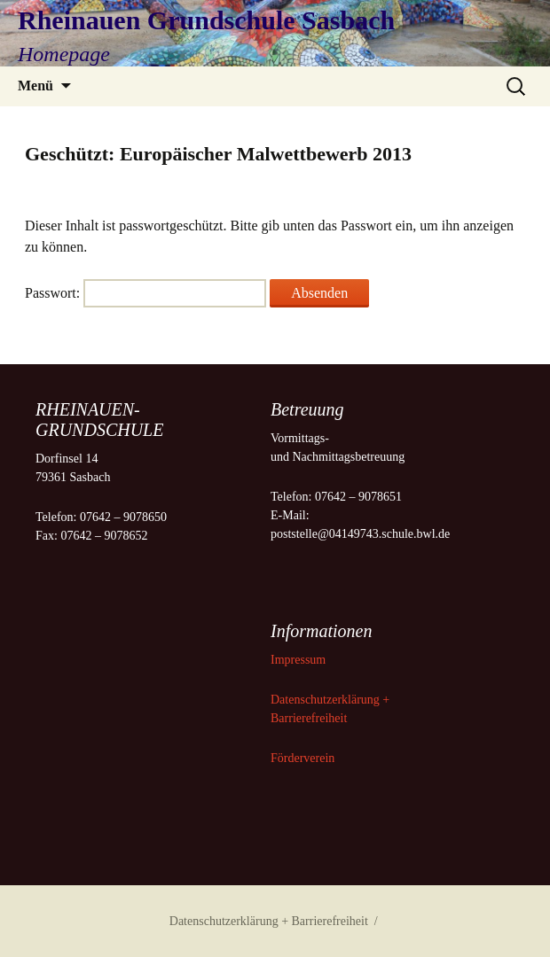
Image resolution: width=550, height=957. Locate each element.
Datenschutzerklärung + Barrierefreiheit (268, 921)
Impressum (300, 659)
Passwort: (145, 292)
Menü (35, 85)
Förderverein (302, 758)
